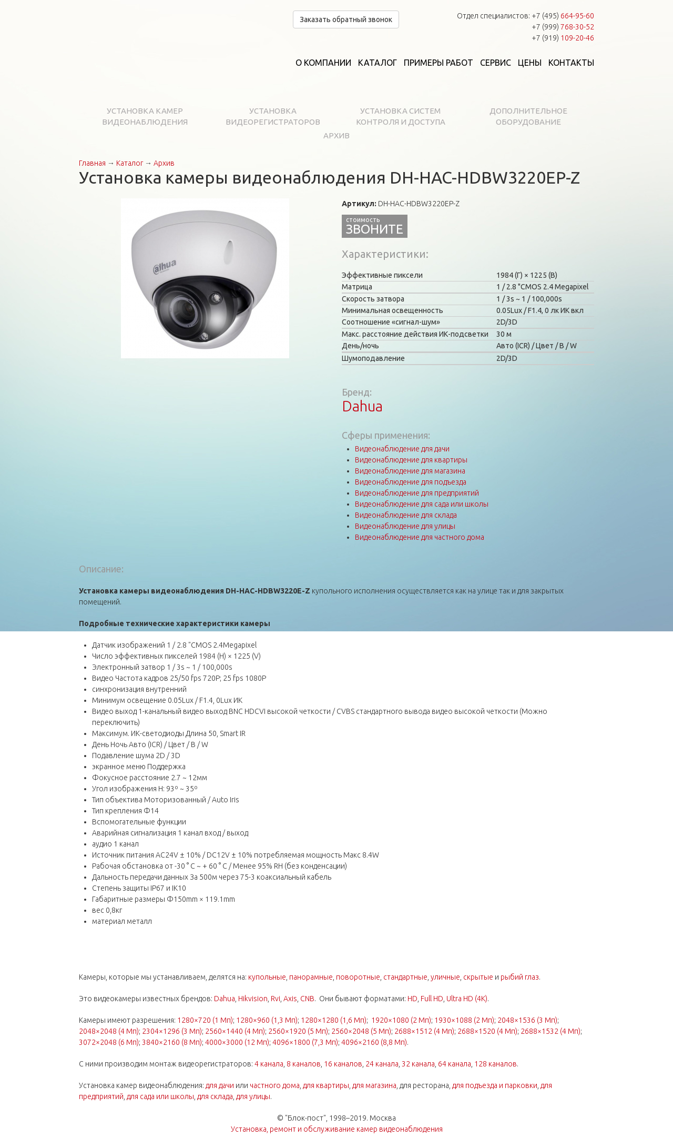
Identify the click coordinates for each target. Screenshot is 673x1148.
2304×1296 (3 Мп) (172, 1031)
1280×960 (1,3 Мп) (267, 1020)
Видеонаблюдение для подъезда (410, 482)
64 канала (454, 1064)
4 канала (268, 1064)
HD (412, 998)
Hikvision (253, 998)
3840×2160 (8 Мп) (172, 1042)
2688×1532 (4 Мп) (550, 1031)
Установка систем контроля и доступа (400, 116)
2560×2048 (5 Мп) (361, 1031)
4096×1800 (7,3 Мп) (305, 1042)
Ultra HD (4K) (466, 998)
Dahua (362, 406)
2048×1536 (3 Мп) (527, 1020)
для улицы (253, 1096)
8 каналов (304, 1064)
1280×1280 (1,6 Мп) (333, 1020)
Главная (92, 163)
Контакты (571, 62)
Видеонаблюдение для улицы (405, 526)
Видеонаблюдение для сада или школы (421, 504)
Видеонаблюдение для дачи (402, 449)
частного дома (275, 1085)
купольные (267, 977)
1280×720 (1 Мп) (205, 1020)
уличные (445, 977)
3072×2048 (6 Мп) (109, 1042)
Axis (290, 998)
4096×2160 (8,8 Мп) (374, 1042)
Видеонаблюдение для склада (406, 515)
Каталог (377, 62)
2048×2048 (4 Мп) (109, 1031)
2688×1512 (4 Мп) (424, 1031)
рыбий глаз (520, 977)
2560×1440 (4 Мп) (235, 1031)
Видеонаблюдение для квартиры (411, 460)
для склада (215, 1096)
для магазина (374, 1085)
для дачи (220, 1085)
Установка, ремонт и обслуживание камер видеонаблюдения (337, 1129)
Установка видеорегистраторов (273, 116)
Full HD (432, 998)
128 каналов (495, 1064)
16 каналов (343, 1064)
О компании (323, 62)
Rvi (275, 998)
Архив (336, 135)
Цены (530, 62)
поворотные (358, 977)
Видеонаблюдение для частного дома (419, 537)
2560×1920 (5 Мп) (298, 1031)
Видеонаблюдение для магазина (410, 471)
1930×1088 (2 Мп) (464, 1020)
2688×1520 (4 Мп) (487, 1031)
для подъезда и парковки (494, 1085)
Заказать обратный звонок (346, 19)
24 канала (382, 1064)
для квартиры (326, 1085)
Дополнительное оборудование (528, 116)
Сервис (495, 62)
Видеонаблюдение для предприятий (417, 493)
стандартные (405, 977)
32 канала (418, 1064)
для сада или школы (160, 1096)
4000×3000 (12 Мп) (237, 1042)
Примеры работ (438, 62)
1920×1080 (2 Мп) (401, 1020)
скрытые (478, 977)
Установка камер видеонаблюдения (145, 116)
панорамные (311, 977)
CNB (307, 998)
